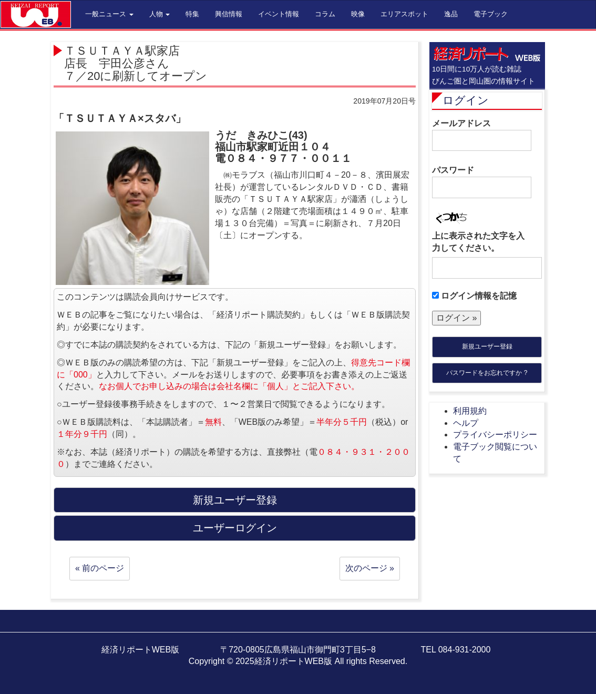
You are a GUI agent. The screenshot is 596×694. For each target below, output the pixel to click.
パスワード (481, 182)
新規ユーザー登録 (487, 346)
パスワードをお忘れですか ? (486, 372)
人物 (159, 14)
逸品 (451, 14)
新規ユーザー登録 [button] (235, 500)
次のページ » (369, 568)
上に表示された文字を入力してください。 (478, 241)
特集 (192, 14)
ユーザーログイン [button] (235, 528)
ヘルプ (465, 423)
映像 (358, 14)
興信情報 (228, 14)
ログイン (466, 100)
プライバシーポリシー (495, 434)
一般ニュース (109, 14)
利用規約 (470, 410)
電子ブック (491, 14)
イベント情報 (278, 14)
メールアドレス (481, 135)
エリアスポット (404, 14)
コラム (325, 14)
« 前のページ (99, 568)
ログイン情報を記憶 (474, 295)
